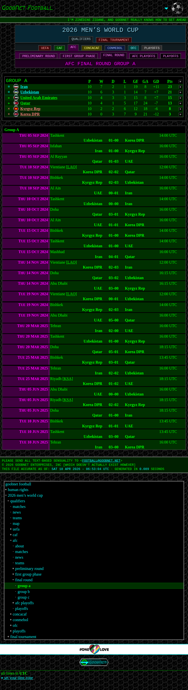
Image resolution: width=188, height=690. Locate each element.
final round (24, 586)
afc (15, 546)
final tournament (23, 643)
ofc (15, 631)
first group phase (28, 580)
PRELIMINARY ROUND (38, 59)
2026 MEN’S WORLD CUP (100, 30)
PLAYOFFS (152, 51)
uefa (16, 535)
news (17, 518)
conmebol (20, 626)
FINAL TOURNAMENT (114, 42)
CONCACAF (91, 51)
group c (23, 603)
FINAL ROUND (113, 58)
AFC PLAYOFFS (143, 59)
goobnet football (18, 490)
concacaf (20, 620)
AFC (73, 50)
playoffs (21, 615)
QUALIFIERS (81, 41)
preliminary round (29, 575)
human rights (18, 496)
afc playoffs (24, 609)
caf (15, 541)
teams (17, 524)
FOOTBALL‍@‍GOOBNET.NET (101, 467)
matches (19, 513)
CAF (59, 51)
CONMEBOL (115, 51)
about (19, 552)
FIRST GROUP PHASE (79, 59)
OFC (133, 51)
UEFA (45, 51)
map (16, 530)
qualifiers (17, 507)
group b (24, 598)
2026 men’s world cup (25, 501)
